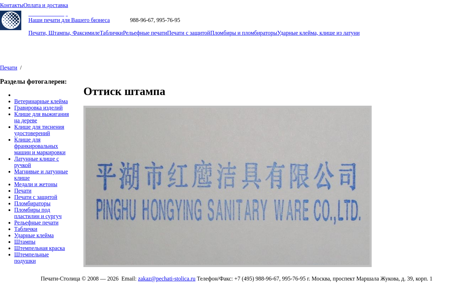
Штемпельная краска (39, 248)
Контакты (11, 5)
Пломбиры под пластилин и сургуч (37, 213)
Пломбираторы (32, 203)
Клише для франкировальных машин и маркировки (39, 146)
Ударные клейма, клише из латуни (318, 33)
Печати (8, 68)
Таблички (111, 33)
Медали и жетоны (35, 184)
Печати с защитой (188, 33)
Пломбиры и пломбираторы (243, 33)
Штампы (24, 242)
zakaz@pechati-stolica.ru (210, 20)
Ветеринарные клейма (41, 101)
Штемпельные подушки (31, 257)
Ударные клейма (34, 235)
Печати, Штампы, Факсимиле (64, 33)
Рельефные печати (145, 33)
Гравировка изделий (38, 108)
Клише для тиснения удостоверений (39, 130)
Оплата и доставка (45, 5)
